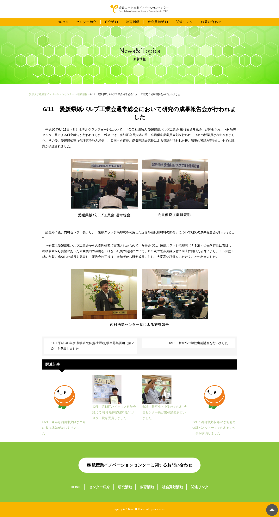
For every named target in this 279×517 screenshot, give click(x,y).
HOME (63, 21)
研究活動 (111, 21)
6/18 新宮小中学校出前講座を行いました (198, 343)
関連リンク (184, 21)
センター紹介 (86, 21)
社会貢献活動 (158, 21)
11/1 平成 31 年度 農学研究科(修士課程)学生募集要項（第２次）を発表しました (92, 345)
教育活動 (133, 21)
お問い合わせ (211, 21)
